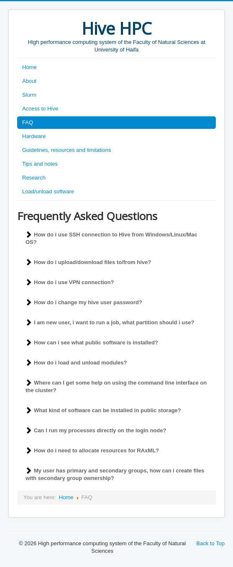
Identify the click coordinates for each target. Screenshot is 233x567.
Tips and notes (40, 164)
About (29, 81)
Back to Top (210, 543)
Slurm (29, 95)
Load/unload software (48, 191)
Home (29, 67)
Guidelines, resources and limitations (66, 150)
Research (34, 177)
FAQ (27, 122)
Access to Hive (40, 108)
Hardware (34, 136)
